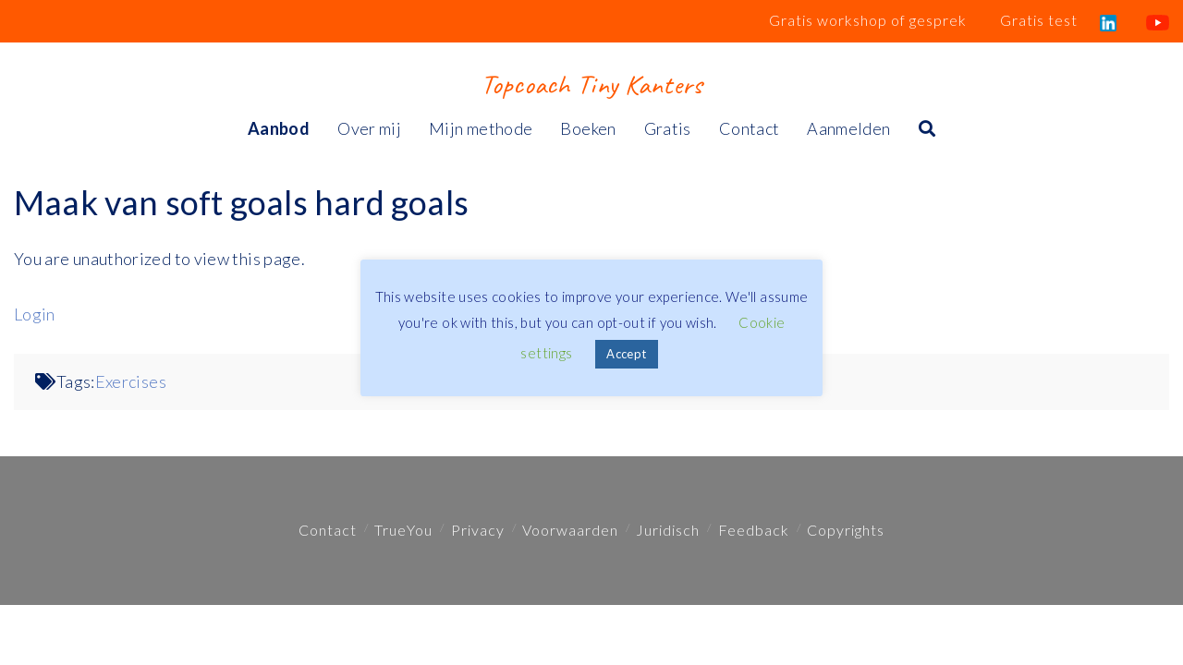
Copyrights (845, 529)
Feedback (753, 529)
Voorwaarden (570, 529)
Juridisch (668, 529)
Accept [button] (626, 353)
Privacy (478, 529)
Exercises (130, 381)
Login (34, 314)
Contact (328, 529)
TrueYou (403, 529)
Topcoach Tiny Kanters (591, 84)
